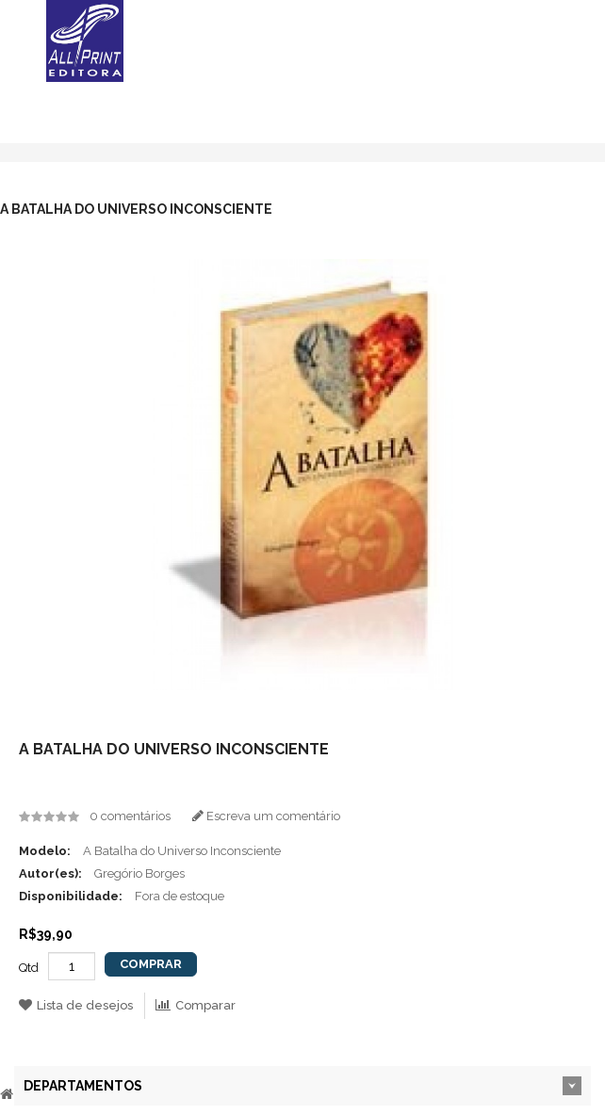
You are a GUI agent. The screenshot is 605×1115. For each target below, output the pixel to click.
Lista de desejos (76, 1005)
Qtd (29, 968)
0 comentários (130, 816)
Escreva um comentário (266, 816)
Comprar (151, 964)
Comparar (195, 1005)
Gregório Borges (139, 873)
